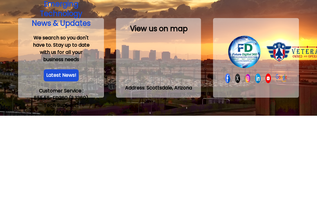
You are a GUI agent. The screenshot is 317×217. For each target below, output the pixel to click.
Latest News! (61, 75)
